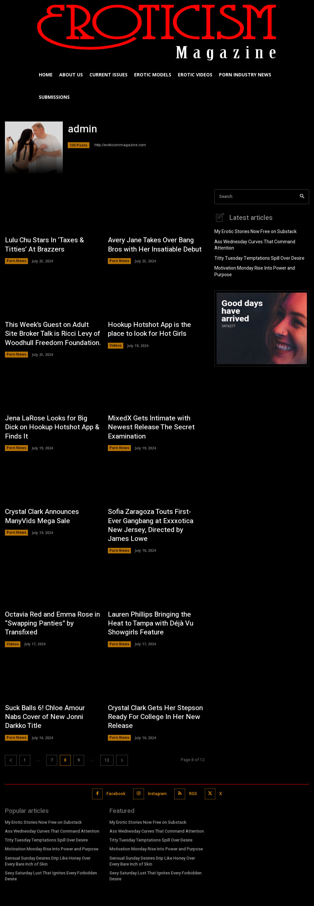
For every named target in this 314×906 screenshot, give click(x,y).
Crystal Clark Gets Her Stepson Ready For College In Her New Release (149, 680)
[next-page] (122, 721)
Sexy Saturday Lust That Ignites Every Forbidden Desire (49, 834)
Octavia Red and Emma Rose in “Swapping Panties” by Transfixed (49, 586)
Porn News (16, 258)
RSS (192, 754)
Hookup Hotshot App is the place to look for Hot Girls (155, 325)
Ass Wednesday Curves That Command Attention (260, 241)
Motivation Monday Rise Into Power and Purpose (259, 261)
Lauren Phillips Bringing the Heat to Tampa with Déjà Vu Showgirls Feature (154, 590)
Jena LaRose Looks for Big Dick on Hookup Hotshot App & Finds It (51, 415)
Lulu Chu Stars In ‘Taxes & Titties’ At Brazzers (53, 243)
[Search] (302, 196)
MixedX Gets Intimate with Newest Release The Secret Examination (153, 415)
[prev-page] (11, 721)
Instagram (157, 754)
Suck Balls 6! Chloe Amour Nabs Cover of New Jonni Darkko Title (47, 676)
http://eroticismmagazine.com (120, 145)
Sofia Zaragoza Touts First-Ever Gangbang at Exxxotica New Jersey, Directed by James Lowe (155, 501)
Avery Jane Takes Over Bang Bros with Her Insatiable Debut (153, 243)
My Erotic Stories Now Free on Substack (251, 231)
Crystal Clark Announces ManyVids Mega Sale (51, 497)
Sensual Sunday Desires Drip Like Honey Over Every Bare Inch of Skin (47, 820)
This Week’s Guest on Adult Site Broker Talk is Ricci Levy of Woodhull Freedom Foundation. (46, 329)
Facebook (116, 754)
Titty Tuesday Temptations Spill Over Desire (254, 251)
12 (107, 721)
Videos (115, 340)
